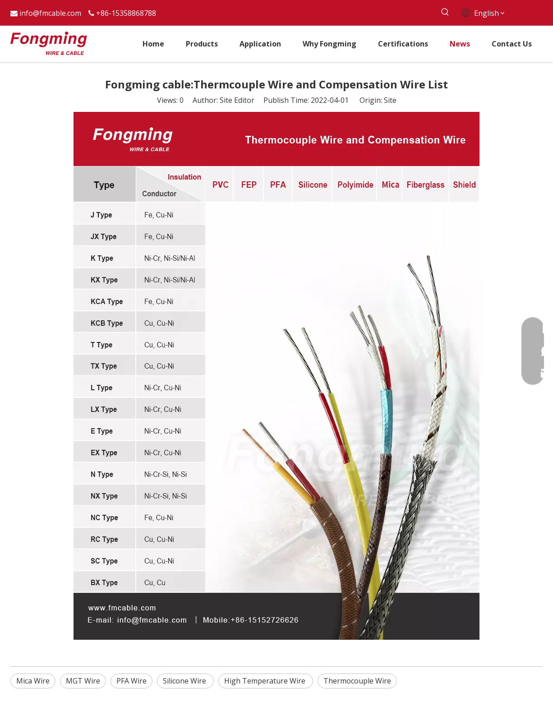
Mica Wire (33, 681)
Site (390, 100)
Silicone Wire (185, 681)
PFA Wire (131, 681)
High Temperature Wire (265, 681)
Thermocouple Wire (357, 681)
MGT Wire (83, 681)
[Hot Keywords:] (445, 12)
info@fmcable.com (50, 13)
